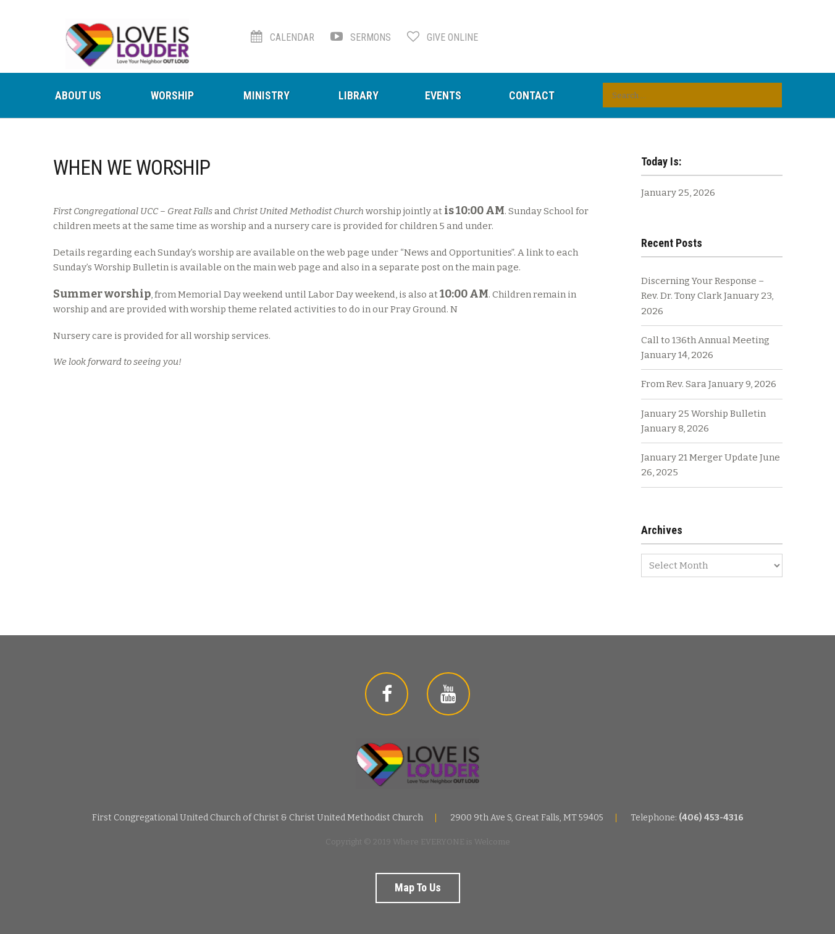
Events (443, 95)
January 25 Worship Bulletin (703, 413)
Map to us (418, 887)
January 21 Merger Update (699, 457)
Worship (172, 95)
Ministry (266, 95)
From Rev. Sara (674, 384)
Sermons (360, 37)
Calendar (282, 37)
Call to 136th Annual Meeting (705, 340)
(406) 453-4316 (711, 817)
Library (358, 95)
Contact (532, 95)
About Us (78, 95)
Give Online (442, 37)
